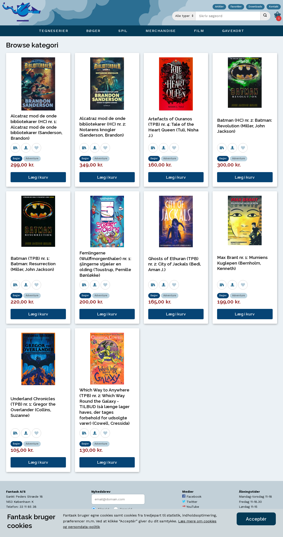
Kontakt (273, 6)
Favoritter (236, 6)
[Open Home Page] (23, 12)
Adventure (32, 158)
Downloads (255, 6)
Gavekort (233, 31)
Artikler (219, 6)
